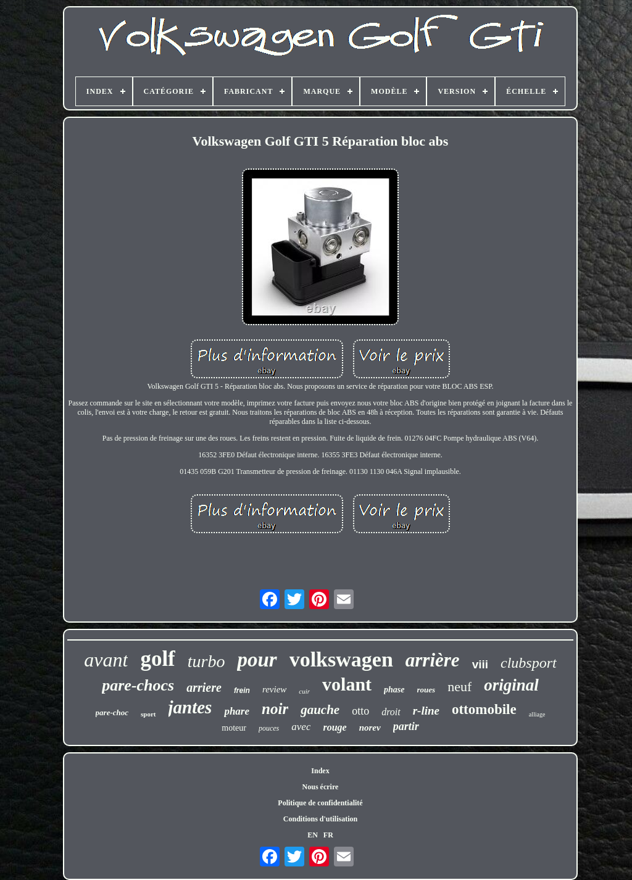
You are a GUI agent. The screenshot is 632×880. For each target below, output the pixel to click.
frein (242, 690)
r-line (426, 710)
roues (426, 689)
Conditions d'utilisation (320, 819)
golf (157, 659)
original (511, 685)
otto (360, 711)
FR (328, 835)
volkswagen (341, 659)
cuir (304, 691)
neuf (459, 686)
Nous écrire (320, 786)
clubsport (529, 663)
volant (347, 684)
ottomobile (484, 709)
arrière (432, 660)
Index (320, 770)
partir (406, 726)
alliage (537, 714)
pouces (269, 728)
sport (148, 714)
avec (300, 727)
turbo (206, 661)
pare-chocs (138, 685)
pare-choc (112, 712)
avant (106, 660)
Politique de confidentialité (320, 803)
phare (236, 711)
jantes (190, 707)
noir (275, 708)
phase (394, 689)
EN (312, 835)
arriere (204, 687)
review (274, 689)
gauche (320, 709)
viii (480, 664)
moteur (234, 728)
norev (370, 728)
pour (256, 660)
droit (391, 712)
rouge (334, 727)
